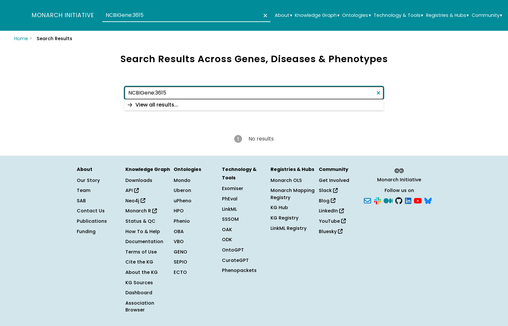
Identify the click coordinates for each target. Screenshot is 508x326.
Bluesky (330, 231)
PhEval (229, 199)
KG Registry (284, 218)
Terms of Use (141, 252)
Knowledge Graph (317, 15)
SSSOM (230, 219)
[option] (254, 104)
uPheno (182, 200)
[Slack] (377, 200)
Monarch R (141, 211)
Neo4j (135, 200)
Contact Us (91, 211)
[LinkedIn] (408, 200)
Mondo (182, 180)
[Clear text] (264, 15)
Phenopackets (239, 270)
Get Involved (334, 180)
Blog (327, 200)
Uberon (182, 190)
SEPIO (180, 262)
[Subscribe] (367, 200)
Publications (92, 221)
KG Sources (139, 282)
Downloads (138, 180)
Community (487, 15)
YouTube (332, 221)
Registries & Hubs (447, 15)
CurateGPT (235, 260)
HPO (179, 211)
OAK (227, 229)
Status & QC (140, 221)
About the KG (141, 272)
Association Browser (139, 306)
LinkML (229, 209)
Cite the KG (139, 262)
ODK (227, 239)
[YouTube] (418, 200)
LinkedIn (331, 211)
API (132, 190)
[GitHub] (398, 200)
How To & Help (142, 231)
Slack (328, 190)
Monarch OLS (286, 180)
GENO (180, 252)
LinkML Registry (288, 228)
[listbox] (254, 104)
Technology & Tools (398, 15)
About (283, 15)
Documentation (144, 241)
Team (83, 190)
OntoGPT (233, 250)
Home (21, 38)
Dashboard (138, 292)
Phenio (182, 221)
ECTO (180, 272)
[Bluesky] (428, 200)
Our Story (88, 180)
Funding (86, 231)
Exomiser (232, 188)
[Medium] (388, 200)
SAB (81, 200)
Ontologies (356, 15)
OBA (179, 231)
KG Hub (279, 207)
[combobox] (186, 15)
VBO (179, 241)
